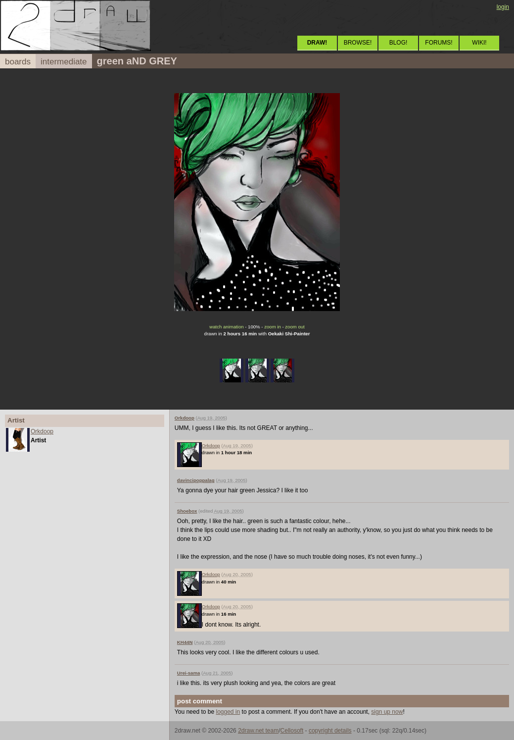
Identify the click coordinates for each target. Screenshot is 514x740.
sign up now (387, 711)
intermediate (64, 61)
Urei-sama (188, 673)
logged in (228, 711)
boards (18, 61)
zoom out (294, 326)
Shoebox (187, 511)
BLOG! (398, 42)
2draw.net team (258, 730)
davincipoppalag (196, 480)
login (503, 6)
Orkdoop (42, 431)
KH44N (184, 642)
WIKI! (479, 42)
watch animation (226, 326)
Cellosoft (292, 730)
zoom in (272, 326)
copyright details (330, 730)
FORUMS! (438, 42)
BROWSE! (358, 42)
